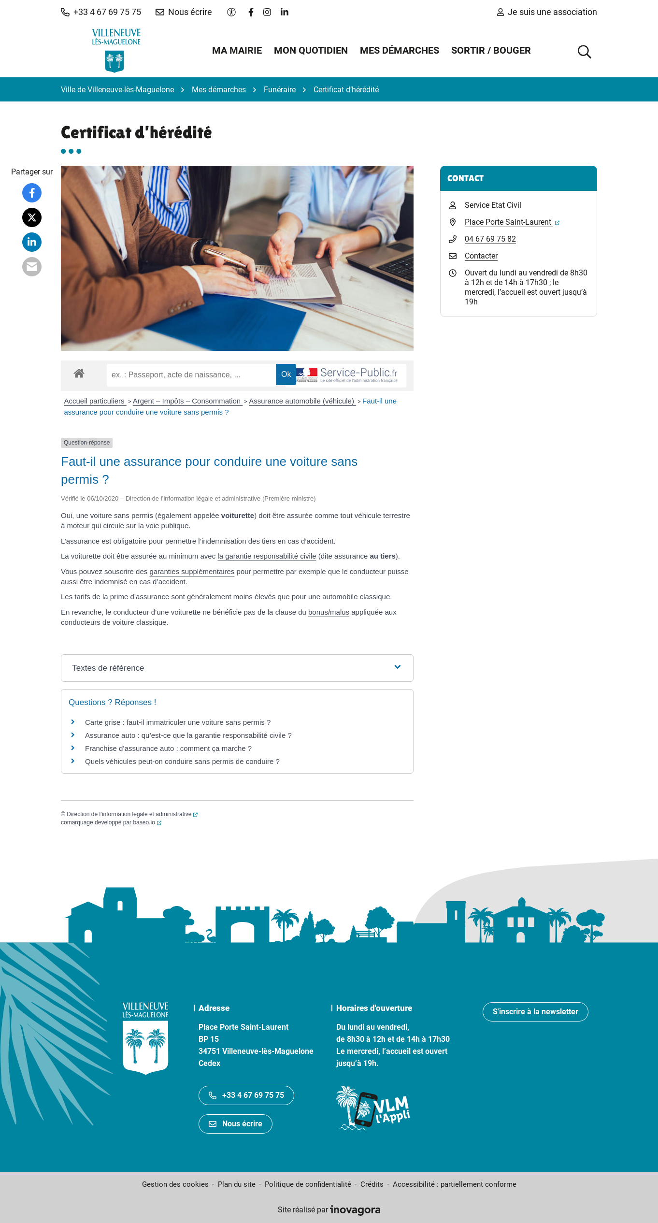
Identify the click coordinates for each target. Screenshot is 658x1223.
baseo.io (147, 822)
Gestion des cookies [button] (175, 1184)
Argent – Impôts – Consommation (188, 401)
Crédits (372, 1184)
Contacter (481, 255)
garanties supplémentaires (191, 571)
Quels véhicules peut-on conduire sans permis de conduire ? (182, 761)
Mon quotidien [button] (311, 50)
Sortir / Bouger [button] (491, 50)
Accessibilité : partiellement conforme (454, 1184)
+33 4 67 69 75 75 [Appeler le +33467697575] (246, 1095)
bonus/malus (328, 612)
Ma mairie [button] (237, 50)
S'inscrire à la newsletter (535, 1011)
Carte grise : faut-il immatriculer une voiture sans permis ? (178, 722)
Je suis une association (547, 12)
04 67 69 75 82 (490, 239)
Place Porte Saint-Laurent (512, 222)
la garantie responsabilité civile (266, 556)
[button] (101, 12)
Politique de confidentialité (308, 1184)
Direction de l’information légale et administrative (132, 814)
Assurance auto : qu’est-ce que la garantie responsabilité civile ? (188, 735)
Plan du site (237, 1184)
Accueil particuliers (95, 401)
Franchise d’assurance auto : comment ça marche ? (168, 748)
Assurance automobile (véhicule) (302, 401)
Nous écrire (235, 1123)
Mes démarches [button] (399, 50)
